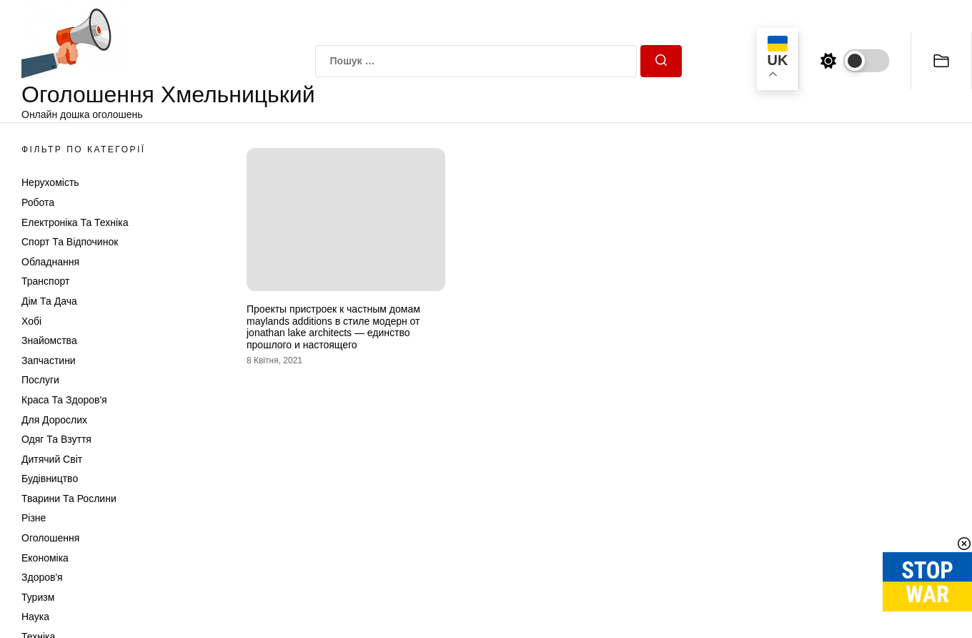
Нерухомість (50, 182)
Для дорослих (54, 420)
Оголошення (50, 538)
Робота (37, 202)
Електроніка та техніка (74, 222)
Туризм (37, 597)
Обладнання (50, 262)
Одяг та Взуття (56, 439)
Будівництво (49, 478)
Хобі (31, 321)
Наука (35, 616)
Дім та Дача (49, 301)
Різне (33, 518)
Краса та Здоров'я (64, 400)
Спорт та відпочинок (69, 241)
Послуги (40, 380)
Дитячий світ (51, 459)
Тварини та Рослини (68, 498)
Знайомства (49, 340)
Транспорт (45, 281)
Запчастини (48, 360)
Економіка (45, 558)
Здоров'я (42, 577)
